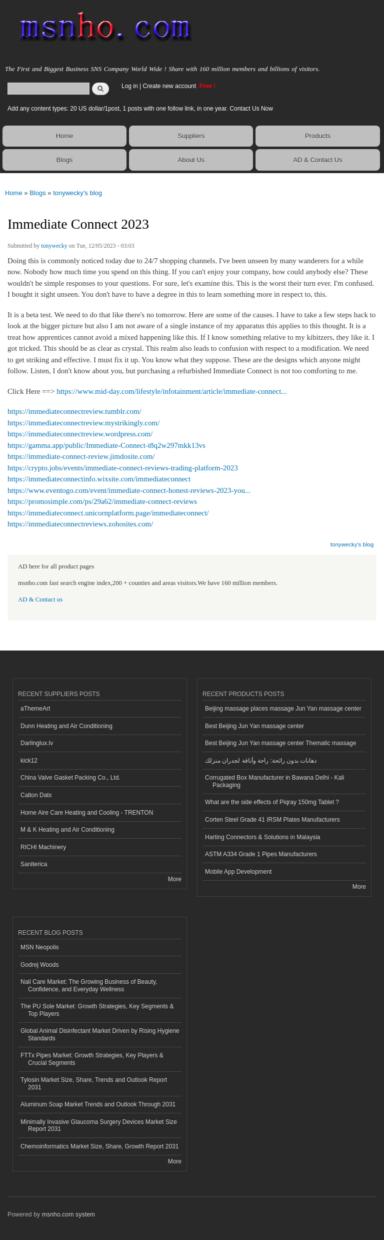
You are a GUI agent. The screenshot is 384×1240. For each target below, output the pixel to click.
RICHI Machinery (43, 847)
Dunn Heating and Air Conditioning (66, 726)
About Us (191, 160)
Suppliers (191, 136)
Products (317, 136)
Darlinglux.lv (36, 743)
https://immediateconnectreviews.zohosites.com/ (80, 524)
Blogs (64, 160)
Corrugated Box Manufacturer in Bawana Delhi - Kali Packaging (274, 781)
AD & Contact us (40, 599)
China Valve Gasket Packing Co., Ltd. (70, 777)
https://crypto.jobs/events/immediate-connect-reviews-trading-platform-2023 (123, 468)
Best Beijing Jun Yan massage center (254, 726)
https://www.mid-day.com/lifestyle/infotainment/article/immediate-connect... (171, 391)
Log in (130, 86)
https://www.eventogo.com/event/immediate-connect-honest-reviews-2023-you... (129, 490)
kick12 (29, 760)
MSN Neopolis (39, 947)
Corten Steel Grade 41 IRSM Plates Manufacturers (272, 819)
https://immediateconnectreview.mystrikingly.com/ (84, 423)
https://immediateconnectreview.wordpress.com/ (80, 434)
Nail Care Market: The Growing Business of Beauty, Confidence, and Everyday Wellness (88, 985)
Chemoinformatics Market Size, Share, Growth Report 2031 (99, 1146)
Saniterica (33, 864)
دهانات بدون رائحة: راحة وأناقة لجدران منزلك (260, 760)
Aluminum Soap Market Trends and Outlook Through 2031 (98, 1104)
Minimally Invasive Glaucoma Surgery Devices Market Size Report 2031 (98, 1125)
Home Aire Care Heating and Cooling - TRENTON (86, 812)
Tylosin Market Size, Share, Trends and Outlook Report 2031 (93, 1083)
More (175, 879)
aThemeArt (35, 708)
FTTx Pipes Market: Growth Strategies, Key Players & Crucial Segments (92, 1059)
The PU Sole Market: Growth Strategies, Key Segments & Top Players (97, 1010)
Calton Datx (36, 795)
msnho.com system (68, 1214)
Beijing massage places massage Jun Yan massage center (283, 708)
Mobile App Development (238, 871)
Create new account (170, 86)
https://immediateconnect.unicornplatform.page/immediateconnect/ (108, 513)
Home (65, 136)
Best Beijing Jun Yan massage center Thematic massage (280, 743)
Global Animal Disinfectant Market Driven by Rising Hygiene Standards (100, 1034)
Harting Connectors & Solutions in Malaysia (262, 837)
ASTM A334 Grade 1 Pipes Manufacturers (261, 854)
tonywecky (54, 245)
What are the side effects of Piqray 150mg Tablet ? (272, 802)
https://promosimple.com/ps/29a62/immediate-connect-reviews (102, 501)
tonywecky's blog (77, 193)
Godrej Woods (39, 964)
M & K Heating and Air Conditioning (67, 829)
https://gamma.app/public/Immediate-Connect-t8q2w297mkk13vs (107, 445)
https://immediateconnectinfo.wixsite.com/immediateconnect (99, 479)
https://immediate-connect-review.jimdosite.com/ (81, 456)
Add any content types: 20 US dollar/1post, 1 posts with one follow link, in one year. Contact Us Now (140, 108)
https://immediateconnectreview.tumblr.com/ (75, 411)
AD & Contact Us (317, 160)
